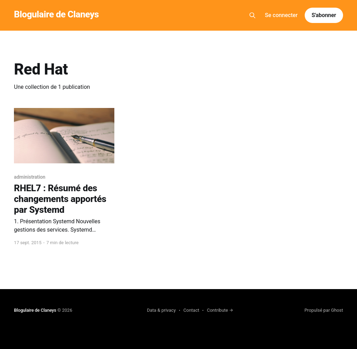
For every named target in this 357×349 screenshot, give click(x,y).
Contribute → (220, 310)
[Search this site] (252, 15)
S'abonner (324, 15)
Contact (191, 310)
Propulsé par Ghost (323, 310)
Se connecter (281, 15)
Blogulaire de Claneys (56, 14)
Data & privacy (161, 310)
